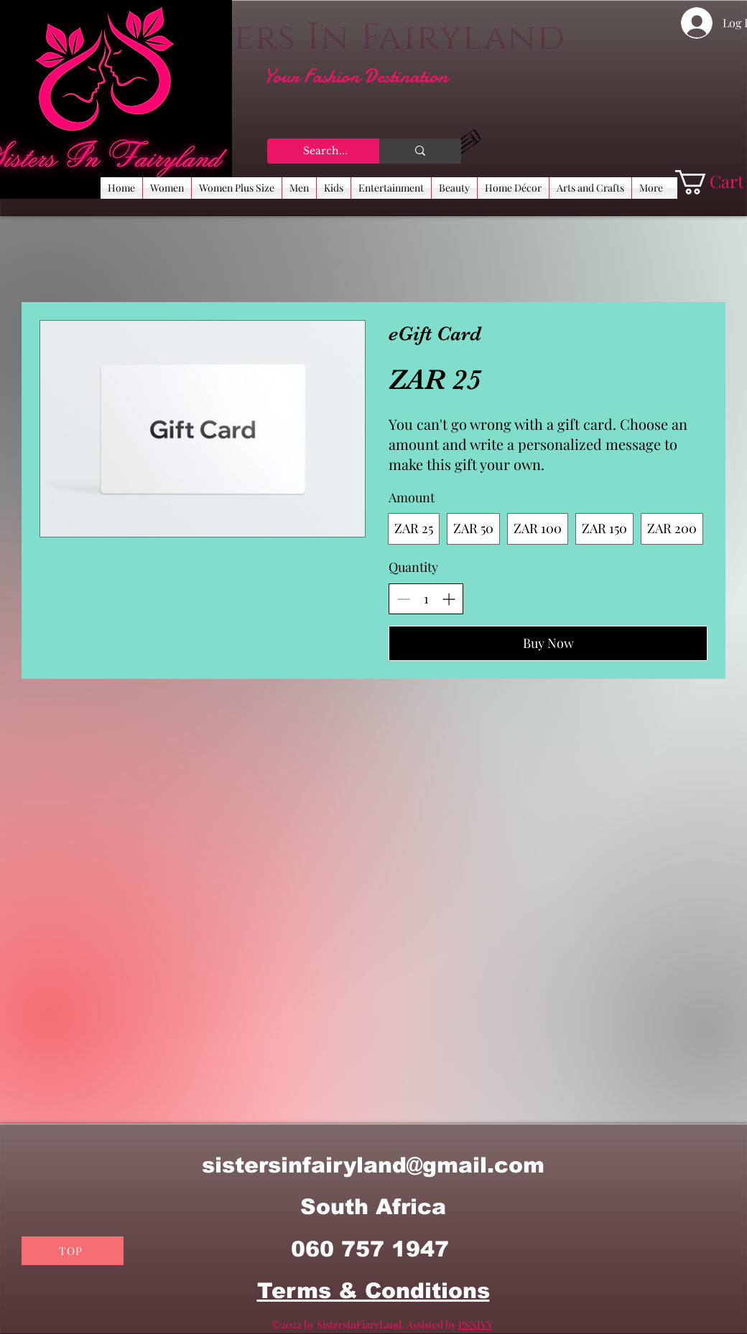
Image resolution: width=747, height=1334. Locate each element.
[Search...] (326, 151)
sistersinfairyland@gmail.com (373, 1165)
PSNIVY (475, 1324)
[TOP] (73, 1250)
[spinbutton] (426, 599)
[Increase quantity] (448, 599)
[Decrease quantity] (403, 599)
